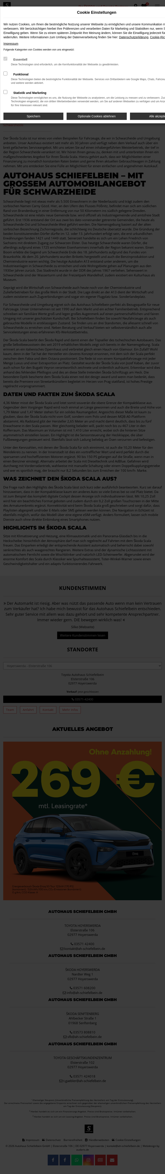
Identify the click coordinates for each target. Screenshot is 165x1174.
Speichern (33, 116)
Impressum (10, 43)
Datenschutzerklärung (133, 37)
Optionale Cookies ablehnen (97, 116)
